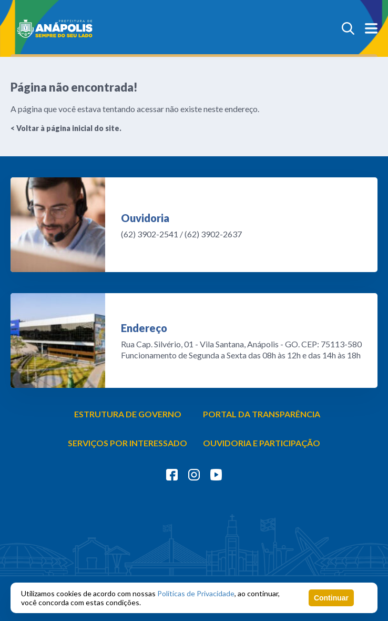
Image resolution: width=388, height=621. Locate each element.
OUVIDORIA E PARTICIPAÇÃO (261, 443)
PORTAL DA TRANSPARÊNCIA (261, 414)
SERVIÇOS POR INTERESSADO (127, 443)
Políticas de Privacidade (195, 593)
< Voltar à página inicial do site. (66, 128)
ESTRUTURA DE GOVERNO (127, 414)
